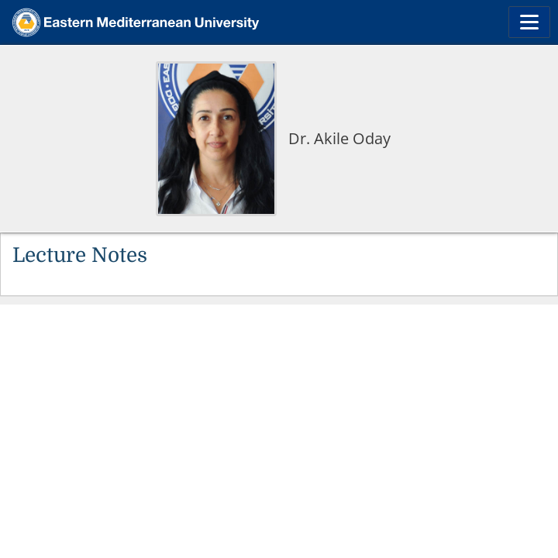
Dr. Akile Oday (339, 138)
